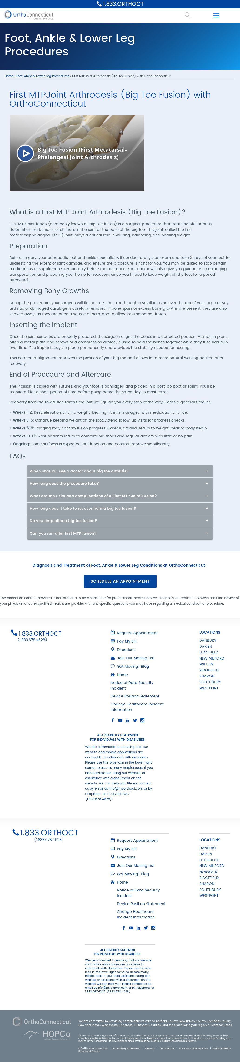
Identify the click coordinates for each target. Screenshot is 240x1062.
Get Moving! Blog (130, 666)
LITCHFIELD (208, 652)
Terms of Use (167, 1048)
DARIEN (205, 646)
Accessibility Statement (126, 1048)
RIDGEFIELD (209, 670)
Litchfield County (219, 1021)
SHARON (206, 676)
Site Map (149, 1048)
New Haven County (192, 1021)
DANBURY (207, 640)
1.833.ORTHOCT (123, 4)
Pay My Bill (124, 641)
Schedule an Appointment (120, 581)
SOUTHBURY (210, 682)
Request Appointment (134, 633)
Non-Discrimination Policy (193, 1048)
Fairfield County (167, 1021)
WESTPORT (209, 688)
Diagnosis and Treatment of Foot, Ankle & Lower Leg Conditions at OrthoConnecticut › (120, 565)
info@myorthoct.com (126, 788)
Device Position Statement (135, 696)
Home (9, 76)
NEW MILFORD (211, 658)
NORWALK (208, 872)
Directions (123, 650)
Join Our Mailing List (132, 658)
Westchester (110, 1025)
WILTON (206, 664)
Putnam (142, 1025)
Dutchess (126, 1025)
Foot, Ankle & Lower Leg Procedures (42, 76)
